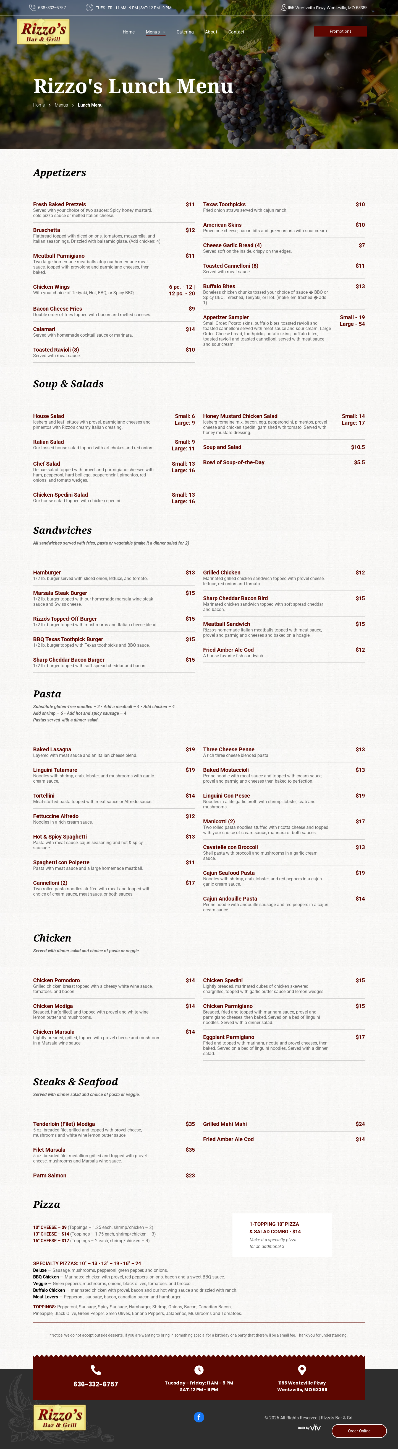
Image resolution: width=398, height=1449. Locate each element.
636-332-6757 (52, 8)
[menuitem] (128, 32)
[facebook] (199, 1418)
